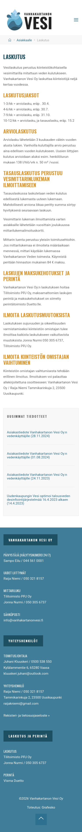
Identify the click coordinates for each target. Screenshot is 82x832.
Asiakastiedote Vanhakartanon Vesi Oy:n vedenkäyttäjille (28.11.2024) (37, 434)
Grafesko (48, 807)
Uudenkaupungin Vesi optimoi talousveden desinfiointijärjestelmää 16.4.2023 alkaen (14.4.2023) (38, 499)
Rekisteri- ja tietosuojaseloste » (26, 715)
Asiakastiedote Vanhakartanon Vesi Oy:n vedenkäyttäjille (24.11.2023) (37, 476)
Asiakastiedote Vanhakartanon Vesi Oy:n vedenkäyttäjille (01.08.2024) (37, 455)
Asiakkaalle (24, 40)
